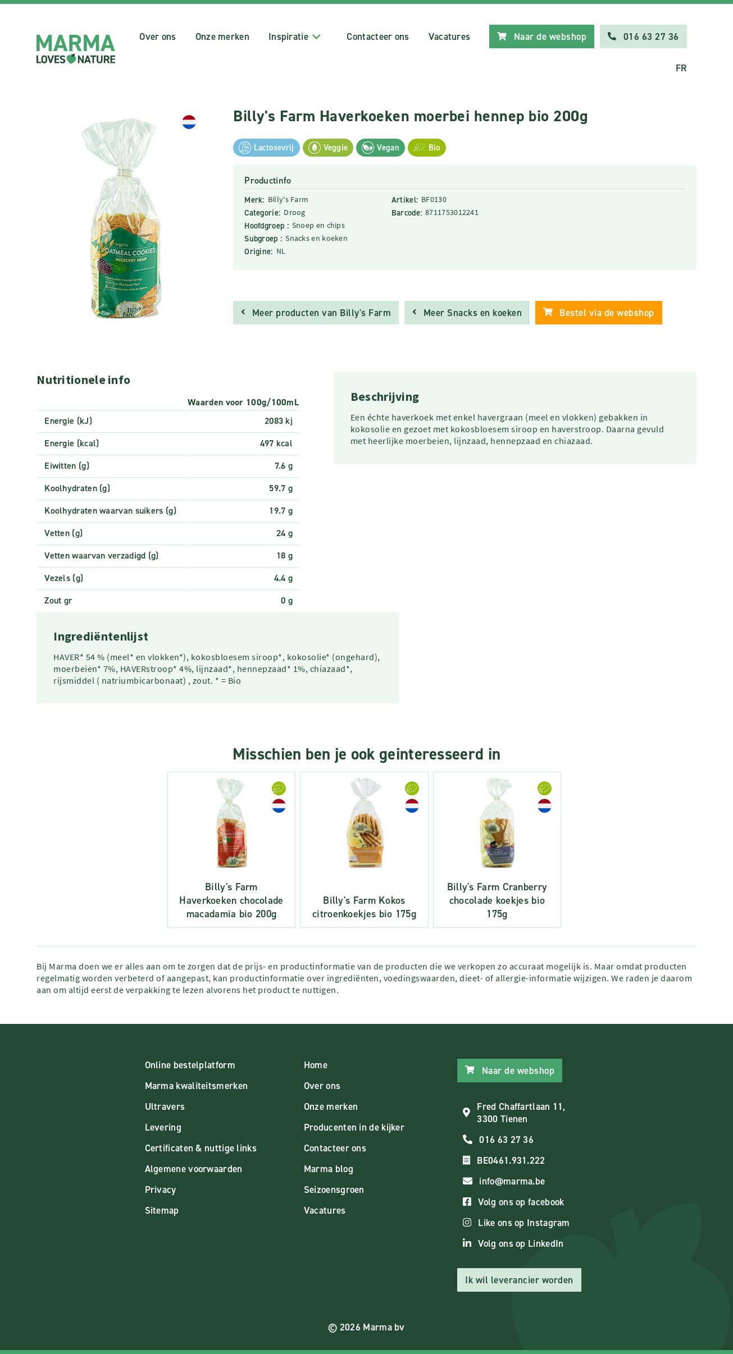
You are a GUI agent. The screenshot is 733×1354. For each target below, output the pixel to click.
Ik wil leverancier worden (519, 1280)
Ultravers (165, 1106)
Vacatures (450, 36)
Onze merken (222, 36)
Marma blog (328, 1169)
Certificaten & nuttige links (201, 1148)
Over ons (157, 36)
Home (315, 1065)
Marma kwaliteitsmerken (196, 1085)
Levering (163, 1127)
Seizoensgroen (334, 1189)
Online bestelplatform (190, 1065)
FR (681, 68)
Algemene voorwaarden (194, 1169)
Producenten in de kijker (354, 1127)
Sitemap (162, 1210)
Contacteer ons (378, 36)
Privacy (160, 1189)
